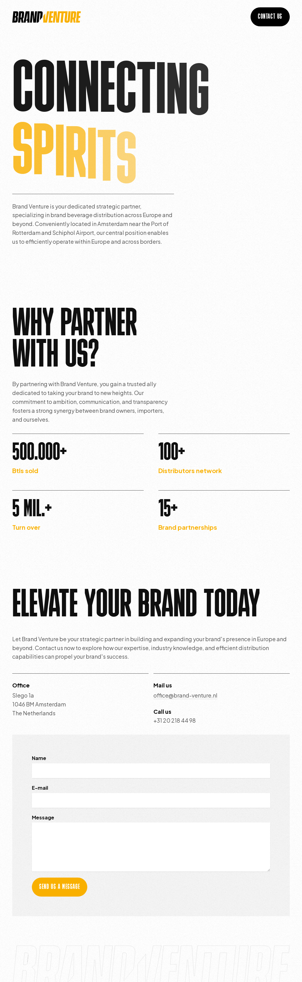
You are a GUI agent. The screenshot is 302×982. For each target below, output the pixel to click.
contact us (270, 17)
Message (43, 817)
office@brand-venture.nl (185, 695)
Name (39, 758)
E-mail (40, 787)
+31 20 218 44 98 (174, 720)
